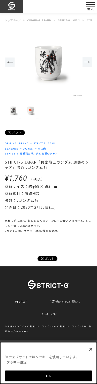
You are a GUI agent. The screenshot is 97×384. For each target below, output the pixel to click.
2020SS (29, 149)
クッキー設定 (48, 315)
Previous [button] (10, 62)
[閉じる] (90, 349)
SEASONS (12, 149)
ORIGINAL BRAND (17, 143)
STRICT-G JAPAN (46, 143)
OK (48, 376)
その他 (43, 149)
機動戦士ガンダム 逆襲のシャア (41, 154)
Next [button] (87, 62)
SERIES (10, 154)
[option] (48, 62)
